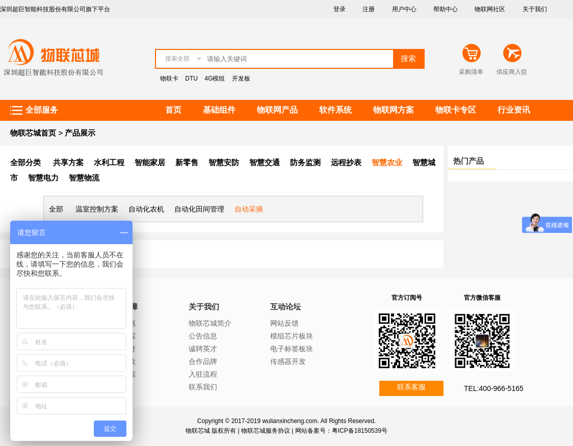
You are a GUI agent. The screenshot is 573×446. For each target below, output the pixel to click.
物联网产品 (277, 110)
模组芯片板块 (291, 336)
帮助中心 (445, 9)
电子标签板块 (291, 349)
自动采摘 (249, 209)
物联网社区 (490, 9)
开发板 (241, 78)
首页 (173, 110)
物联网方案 (393, 110)
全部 (56, 209)
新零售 (186, 162)
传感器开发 (288, 361)
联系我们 (203, 387)
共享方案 (68, 162)
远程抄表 (346, 162)
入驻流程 (203, 374)
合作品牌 (203, 361)
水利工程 (109, 162)
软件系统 (335, 110)
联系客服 (411, 387)
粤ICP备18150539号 (359, 430)
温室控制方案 (96, 209)
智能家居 (150, 162)
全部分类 (25, 162)
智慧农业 (387, 162)
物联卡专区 (455, 110)
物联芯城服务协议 (265, 430)
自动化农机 (146, 209)
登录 (339, 9)
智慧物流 (84, 177)
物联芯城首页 (33, 132)
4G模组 (214, 78)
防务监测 (305, 162)
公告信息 (203, 336)
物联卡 (169, 78)
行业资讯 (514, 110)
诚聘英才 (203, 349)
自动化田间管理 (199, 209)
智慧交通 (264, 162)
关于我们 (535, 9)
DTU (191, 78)
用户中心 (404, 9)
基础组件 (219, 110)
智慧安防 (224, 162)
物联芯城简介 (210, 323)
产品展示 (80, 132)
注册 (368, 9)
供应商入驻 (512, 71)
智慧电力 (43, 177)
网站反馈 (284, 323)
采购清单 (471, 71)
